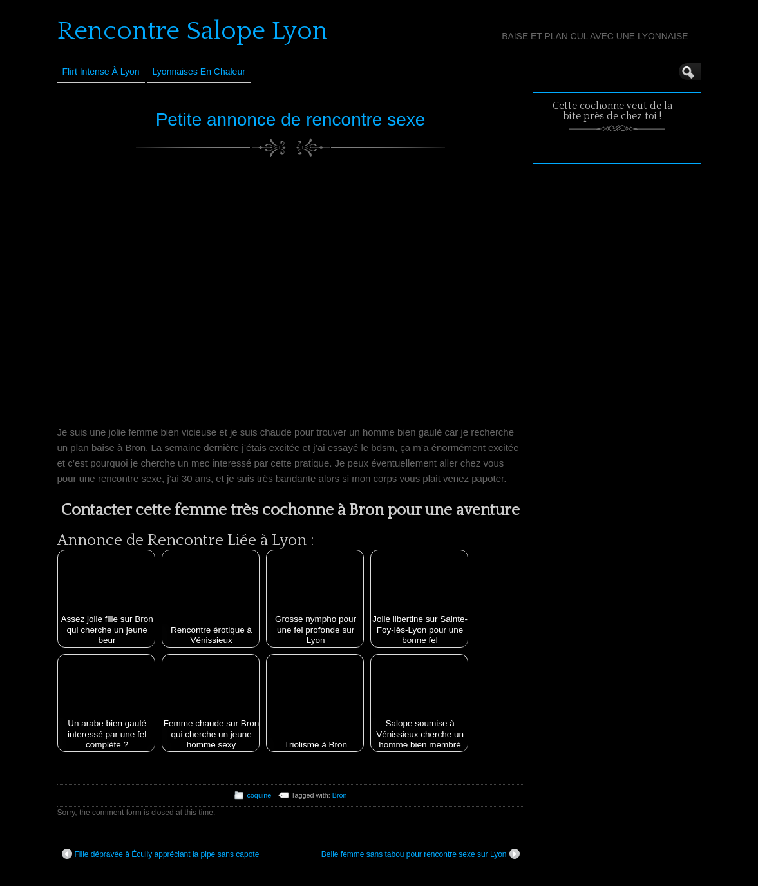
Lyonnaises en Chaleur (199, 71)
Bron (339, 795)
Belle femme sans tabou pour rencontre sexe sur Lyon (420, 854)
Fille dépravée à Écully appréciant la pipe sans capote (161, 854)
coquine (259, 795)
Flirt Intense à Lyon (101, 71)
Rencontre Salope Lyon (192, 31)
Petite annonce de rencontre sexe (291, 120)
